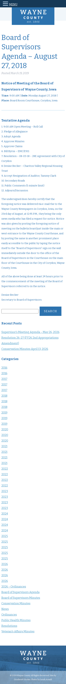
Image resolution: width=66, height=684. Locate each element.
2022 (4, 468)
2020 (4, 429)
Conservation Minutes (15, 603)
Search (50, 311)
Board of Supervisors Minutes (20, 597)
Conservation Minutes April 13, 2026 (24, 349)
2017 (4, 379)
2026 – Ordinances (13, 586)
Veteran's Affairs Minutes (17, 631)
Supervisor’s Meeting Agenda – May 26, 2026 (30, 332)
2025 (4, 536)
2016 (4, 367)
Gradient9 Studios (22, 679)
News (5, 609)
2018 (4, 395)
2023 (4, 491)
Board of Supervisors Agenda (20, 592)
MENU (13, 4)
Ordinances (9, 614)
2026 (4, 564)
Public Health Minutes (16, 620)
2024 (4, 513)
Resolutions (9, 626)
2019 (4, 412)
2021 (4, 446)
